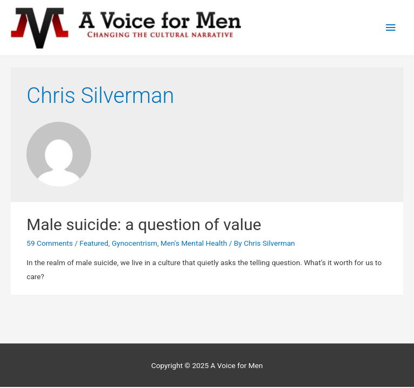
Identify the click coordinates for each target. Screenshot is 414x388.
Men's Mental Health (194, 243)
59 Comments (49, 243)
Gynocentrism (134, 243)
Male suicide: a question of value (143, 224)
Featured (93, 243)
